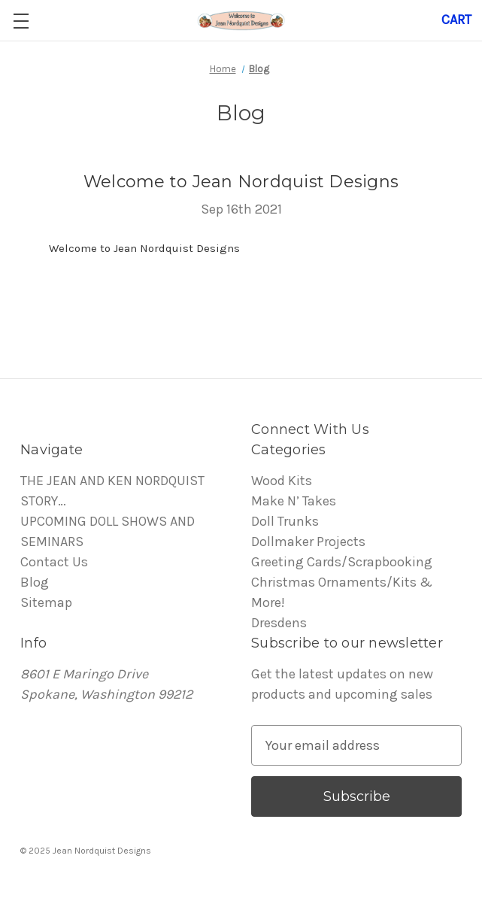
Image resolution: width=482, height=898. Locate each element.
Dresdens (279, 622)
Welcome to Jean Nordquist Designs (241, 181)
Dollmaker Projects (308, 541)
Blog (34, 582)
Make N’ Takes (293, 501)
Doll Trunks (285, 521)
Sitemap (46, 602)
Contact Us (54, 562)
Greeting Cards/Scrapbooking (341, 562)
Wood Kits (281, 480)
